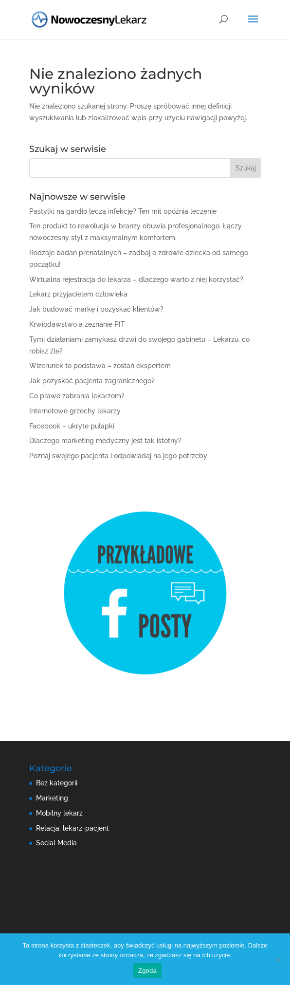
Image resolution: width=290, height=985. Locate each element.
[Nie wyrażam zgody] (278, 959)
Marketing (52, 798)
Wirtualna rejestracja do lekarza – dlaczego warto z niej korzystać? (136, 279)
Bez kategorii (56, 783)
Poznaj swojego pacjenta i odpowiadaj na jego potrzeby (118, 456)
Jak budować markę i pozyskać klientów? (96, 309)
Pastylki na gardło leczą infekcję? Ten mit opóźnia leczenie (123, 211)
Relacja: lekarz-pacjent (72, 828)
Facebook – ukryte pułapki (71, 426)
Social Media (56, 843)
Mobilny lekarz (59, 813)
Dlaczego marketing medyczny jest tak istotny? (105, 441)
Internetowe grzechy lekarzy (75, 411)
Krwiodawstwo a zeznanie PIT (77, 324)
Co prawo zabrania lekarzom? (77, 396)
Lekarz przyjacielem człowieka (78, 294)
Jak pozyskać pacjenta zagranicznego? (92, 381)
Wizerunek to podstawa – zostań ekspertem (100, 366)
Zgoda (147, 970)
